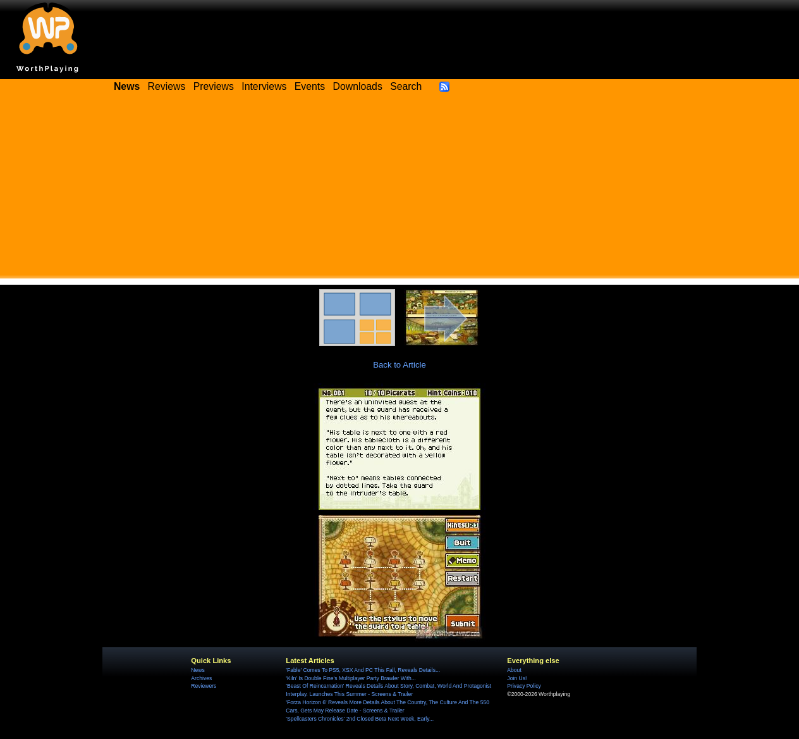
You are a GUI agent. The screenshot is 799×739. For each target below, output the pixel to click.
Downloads (357, 86)
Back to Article (399, 365)
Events (310, 86)
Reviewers (203, 686)
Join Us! (517, 678)
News (197, 670)
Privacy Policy (523, 686)
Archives (201, 678)
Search (406, 86)
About (514, 670)
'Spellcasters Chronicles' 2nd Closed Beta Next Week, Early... (360, 719)
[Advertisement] (399, 189)
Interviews (263, 86)
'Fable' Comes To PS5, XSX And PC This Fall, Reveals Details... (363, 670)
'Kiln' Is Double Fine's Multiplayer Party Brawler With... (351, 678)
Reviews (167, 86)
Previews (213, 86)
